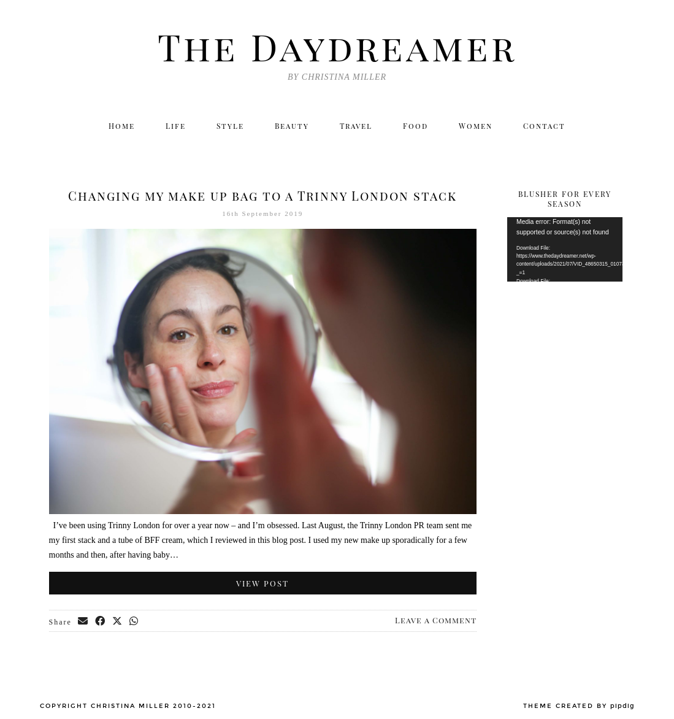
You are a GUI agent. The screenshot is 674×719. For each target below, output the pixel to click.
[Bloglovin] (585, 149)
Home (122, 126)
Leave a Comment (436, 620)
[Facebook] (558, 149)
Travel (356, 126)
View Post (262, 583)
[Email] (611, 149)
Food (415, 126)
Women (475, 126)
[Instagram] (532, 149)
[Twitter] (505, 149)
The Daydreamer (337, 46)
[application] (564, 249)
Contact (544, 126)
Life (176, 126)
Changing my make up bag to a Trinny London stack (262, 195)
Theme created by (579, 706)
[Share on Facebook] (100, 621)
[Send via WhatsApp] (134, 621)
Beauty (292, 126)
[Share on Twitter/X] (117, 621)
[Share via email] (83, 621)
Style (230, 126)
